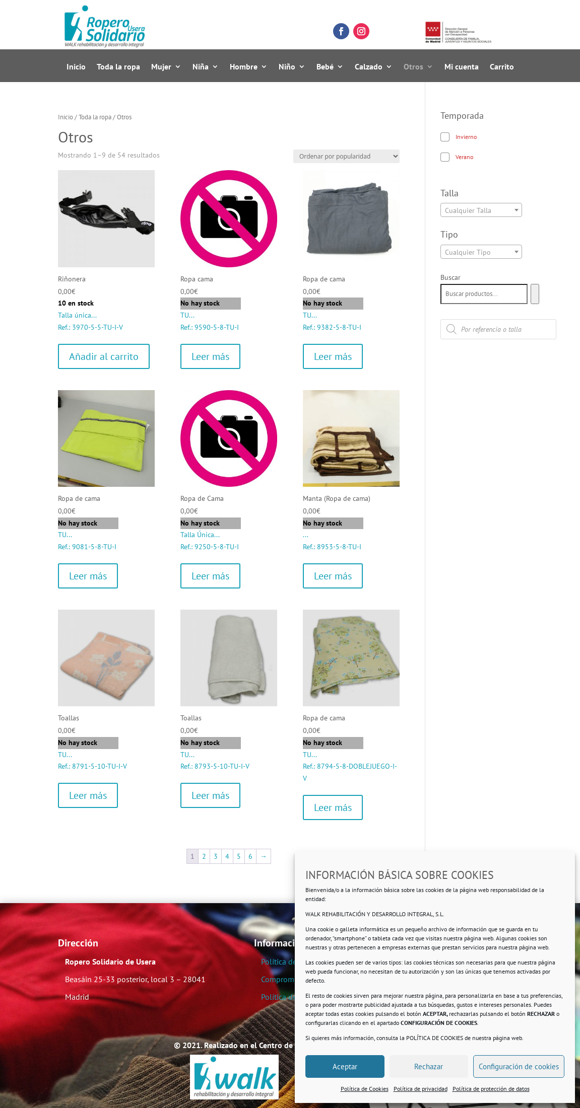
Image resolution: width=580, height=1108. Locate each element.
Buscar (450, 277)
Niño (287, 67)
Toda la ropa (118, 67)
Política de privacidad (420, 1088)
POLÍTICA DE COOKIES (434, 1038)
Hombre (243, 67)
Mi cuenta (461, 67)
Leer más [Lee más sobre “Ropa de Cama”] (210, 575)
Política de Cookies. (294, 997)
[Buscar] (535, 294)
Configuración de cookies (519, 1066)
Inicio (76, 67)
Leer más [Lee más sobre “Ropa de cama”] (333, 356)
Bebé (325, 67)
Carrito (502, 67)
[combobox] (481, 210)
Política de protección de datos (491, 1088)
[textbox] (481, 210)
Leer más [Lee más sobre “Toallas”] (88, 795)
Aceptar (345, 1066)
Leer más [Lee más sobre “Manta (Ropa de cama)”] (333, 575)
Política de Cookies (365, 1088)
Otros (413, 67)
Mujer (161, 67)
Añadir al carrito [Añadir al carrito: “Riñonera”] (104, 356)
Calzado (368, 67)
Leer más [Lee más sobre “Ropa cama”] (210, 356)
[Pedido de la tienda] (346, 156)
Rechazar (428, 1066)
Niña (200, 67)
